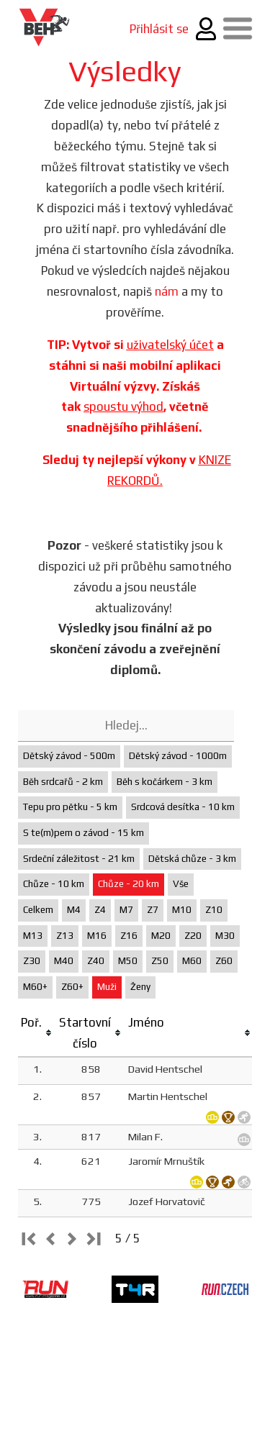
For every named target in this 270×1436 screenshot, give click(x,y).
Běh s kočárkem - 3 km (164, 781)
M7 (126, 909)
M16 (97, 935)
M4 (74, 909)
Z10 (213, 909)
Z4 (100, 909)
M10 (182, 909)
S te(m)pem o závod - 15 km (83, 832)
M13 (32, 935)
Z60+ (72, 986)
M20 (161, 935)
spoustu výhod (123, 406)
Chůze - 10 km (53, 883)
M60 (192, 960)
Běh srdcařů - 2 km (63, 781)
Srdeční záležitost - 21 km (79, 858)
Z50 (159, 960)
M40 (63, 960)
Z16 (129, 935)
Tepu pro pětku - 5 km (70, 806)
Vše (181, 883)
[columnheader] (37, 1033)
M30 (225, 935)
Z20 (193, 935)
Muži (107, 986)
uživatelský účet (170, 344)
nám (167, 291)
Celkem (38, 909)
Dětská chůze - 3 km (192, 858)
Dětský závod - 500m (69, 755)
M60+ (35, 986)
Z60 (224, 960)
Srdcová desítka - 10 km (183, 806)
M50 (128, 960)
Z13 (64, 935)
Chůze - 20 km (128, 883)
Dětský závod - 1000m (178, 755)
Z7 (152, 909)
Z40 (95, 960)
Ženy (140, 986)
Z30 (31, 960)
